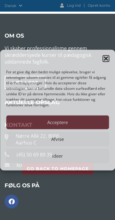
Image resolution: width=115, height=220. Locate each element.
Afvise (57, 139)
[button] (106, 59)
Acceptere (57, 122)
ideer (57, 156)
